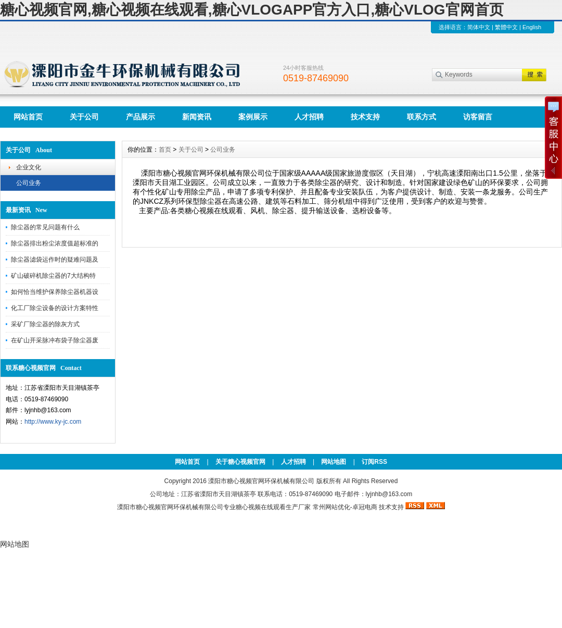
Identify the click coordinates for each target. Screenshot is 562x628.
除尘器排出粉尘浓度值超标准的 (54, 243)
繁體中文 (506, 27)
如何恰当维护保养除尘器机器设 (54, 291)
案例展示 (252, 117)
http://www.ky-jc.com (52, 421)
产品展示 (140, 117)
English (531, 27)
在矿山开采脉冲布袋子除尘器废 (54, 340)
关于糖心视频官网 (240, 461)
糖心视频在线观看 (261, 507)
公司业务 (28, 183)
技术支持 (365, 117)
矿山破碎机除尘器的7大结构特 (53, 275)
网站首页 (28, 117)
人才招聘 (309, 117)
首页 (165, 149)
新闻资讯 (196, 117)
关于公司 (84, 117)
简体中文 (478, 27)
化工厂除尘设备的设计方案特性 (54, 308)
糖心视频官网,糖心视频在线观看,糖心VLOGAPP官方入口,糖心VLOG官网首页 (252, 10)
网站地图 (333, 461)
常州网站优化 (331, 507)
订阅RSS (374, 461)
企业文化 (28, 167)
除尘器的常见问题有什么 (45, 227)
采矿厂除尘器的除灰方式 (45, 324)
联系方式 (421, 117)
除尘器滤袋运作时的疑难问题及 (54, 259)
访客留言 (477, 117)
